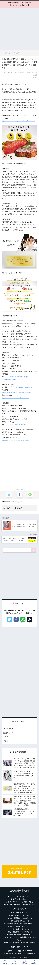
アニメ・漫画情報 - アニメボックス (20, 918)
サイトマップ (30, 904)
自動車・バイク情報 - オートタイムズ (20, 934)
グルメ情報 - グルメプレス (20, 913)
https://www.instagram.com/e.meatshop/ (15, 398)
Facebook (16, 623)
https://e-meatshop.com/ (26, 387)
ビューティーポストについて (20, 896)
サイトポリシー (13, 902)
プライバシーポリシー (20, 899)
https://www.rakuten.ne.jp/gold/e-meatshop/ (17, 392)
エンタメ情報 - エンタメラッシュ (20, 915)
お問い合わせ (28, 902)
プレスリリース (17, 502)
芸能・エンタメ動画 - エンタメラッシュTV (20, 942)
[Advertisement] (19, 29)
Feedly (23, 623)
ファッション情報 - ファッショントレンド (20, 923)
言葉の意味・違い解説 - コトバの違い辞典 (20, 953)
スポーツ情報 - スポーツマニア (20, 926)
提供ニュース (8, 733)
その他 (5, 741)
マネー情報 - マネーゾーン (20, 929)
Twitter (9, 623)
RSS (29, 623)
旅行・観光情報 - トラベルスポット (20, 932)
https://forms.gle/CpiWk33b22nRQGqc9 (15, 440)
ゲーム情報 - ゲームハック (20, 921)
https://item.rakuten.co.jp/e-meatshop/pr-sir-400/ (18, 121)
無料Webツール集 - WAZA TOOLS (20, 951)
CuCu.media (9, 737)
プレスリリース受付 (13, 904)
